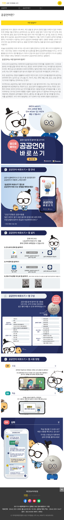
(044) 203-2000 (15, 509)
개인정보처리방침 (32, 491)
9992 (40, 512)
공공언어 (4, 8)
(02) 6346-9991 (32, 512)
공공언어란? (27, 8)
